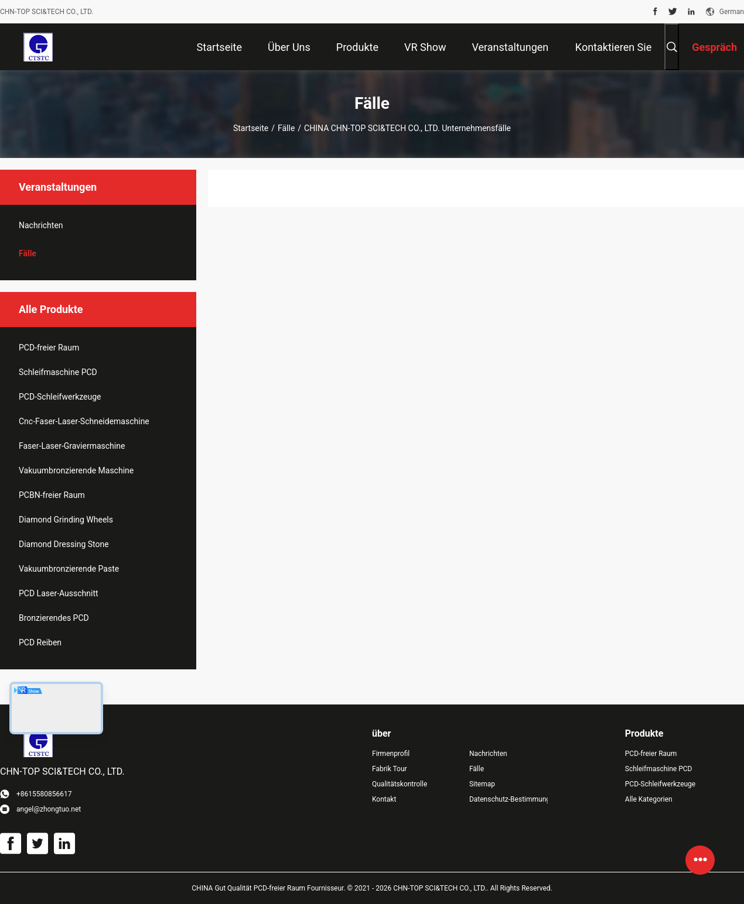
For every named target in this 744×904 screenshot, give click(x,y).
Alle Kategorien (649, 799)
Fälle (286, 128)
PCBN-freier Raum (52, 495)
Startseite (250, 128)
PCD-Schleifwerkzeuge (60, 396)
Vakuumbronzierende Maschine (76, 470)
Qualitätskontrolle (399, 784)
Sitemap (482, 784)
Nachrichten (41, 225)
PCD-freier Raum (49, 347)
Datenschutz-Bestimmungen (508, 799)
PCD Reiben (40, 642)
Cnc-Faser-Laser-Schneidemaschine (84, 421)
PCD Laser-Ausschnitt (58, 593)
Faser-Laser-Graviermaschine (72, 446)
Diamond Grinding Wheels (66, 519)
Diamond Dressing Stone (64, 544)
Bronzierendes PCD (54, 618)
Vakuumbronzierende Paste (69, 568)
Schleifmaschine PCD (58, 372)
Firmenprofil (390, 754)
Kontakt (384, 799)
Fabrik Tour (389, 769)
